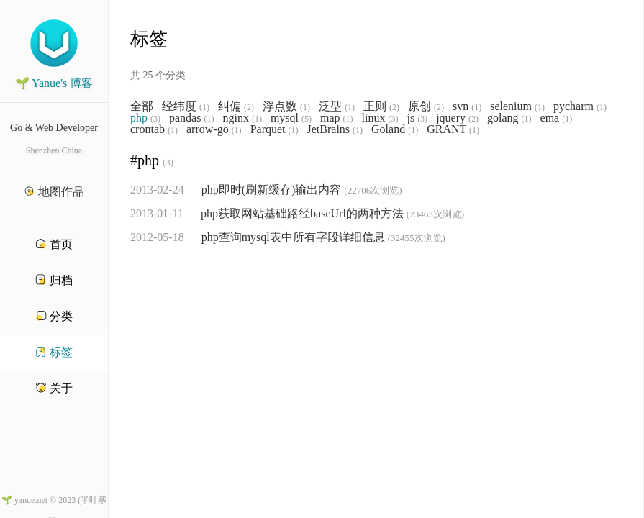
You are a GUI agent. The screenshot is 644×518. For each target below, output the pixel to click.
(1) (204, 107)
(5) (306, 118)
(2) (249, 107)
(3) (155, 118)
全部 (141, 106)
